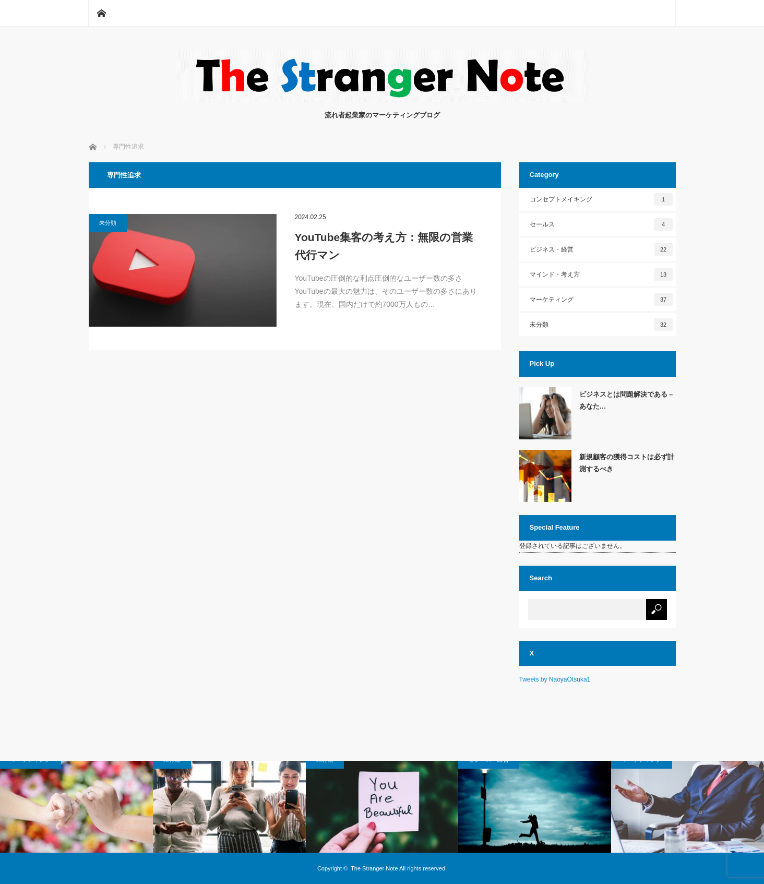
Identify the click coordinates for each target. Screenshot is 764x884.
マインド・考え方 (601, 274)
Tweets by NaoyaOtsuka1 (555, 679)
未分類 (107, 223)
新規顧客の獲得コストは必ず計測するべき (626, 463)
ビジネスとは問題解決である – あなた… (626, 400)
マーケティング (601, 299)
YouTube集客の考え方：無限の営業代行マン (384, 246)
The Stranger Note (374, 868)
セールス (601, 224)
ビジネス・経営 (601, 249)
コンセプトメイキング (601, 199)
